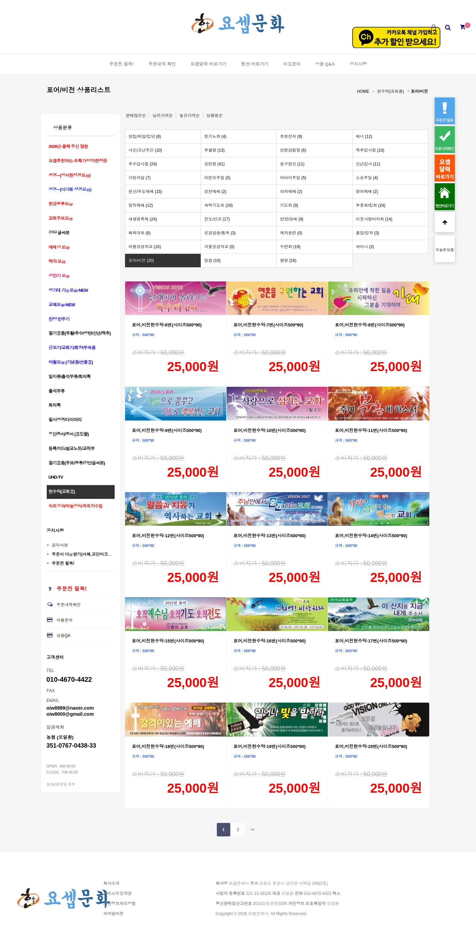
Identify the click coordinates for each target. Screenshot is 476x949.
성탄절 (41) (214, 164)
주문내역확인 (63, 604)
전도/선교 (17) (217, 219)
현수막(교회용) (390, 91)
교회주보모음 (60, 218)
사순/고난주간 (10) (145, 150)
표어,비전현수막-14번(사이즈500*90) (371, 535)
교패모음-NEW (61, 304)
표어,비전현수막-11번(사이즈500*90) (371, 430)
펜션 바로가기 (255, 64)
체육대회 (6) (139, 233)
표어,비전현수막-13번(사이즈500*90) (269, 535)
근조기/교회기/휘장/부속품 (71, 347)
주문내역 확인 (162, 64)
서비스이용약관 (117, 893)
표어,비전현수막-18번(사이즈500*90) (168, 746)
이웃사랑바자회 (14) (374, 219)
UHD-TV (55, 477)
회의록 (54, 405)
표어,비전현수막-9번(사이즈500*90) (167, 430)
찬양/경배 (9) (291, 219)
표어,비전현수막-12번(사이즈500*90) (168, 535)
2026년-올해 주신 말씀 (68, 146)
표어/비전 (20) (141, 260)
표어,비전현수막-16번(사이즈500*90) (269, 640)
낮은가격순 (163, 115)
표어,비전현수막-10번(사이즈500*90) (269, 430)
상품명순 (214, 115)
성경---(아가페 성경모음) (69, 189)
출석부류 (56, 391)
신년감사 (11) (368, 164)
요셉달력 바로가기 (208, 64)
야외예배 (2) (291, 191)
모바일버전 (113, 913)
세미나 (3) (365, 246)
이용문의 (292, 64)
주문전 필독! (121, 64)
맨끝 (252, 829)
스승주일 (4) (367, 177)
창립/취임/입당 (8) (144, 136)
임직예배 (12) (140, 205)
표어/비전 (419, 91)
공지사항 (358, 64)
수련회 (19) (290, 246)
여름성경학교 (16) (144, 246)
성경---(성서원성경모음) (69, 175)
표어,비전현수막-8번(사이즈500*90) (370, 324)
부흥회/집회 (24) (371, 205)
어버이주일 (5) (293, 177)
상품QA (58, 635)
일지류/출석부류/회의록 (69, 376)
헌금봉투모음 (60, 203)
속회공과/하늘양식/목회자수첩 (75, 506)
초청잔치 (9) (291, 136)
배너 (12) (364, 136)
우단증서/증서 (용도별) (68, 434)
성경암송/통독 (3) (220, 233)
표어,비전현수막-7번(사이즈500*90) (268, 324)
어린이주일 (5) (217, 177)
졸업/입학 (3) (367, 233)
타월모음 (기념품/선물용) (70, 362)
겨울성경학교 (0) (219, 246)
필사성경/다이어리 (65, 419)
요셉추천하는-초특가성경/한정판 (77, 160)
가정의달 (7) (139, 177)
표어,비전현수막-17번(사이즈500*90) (371, 640)
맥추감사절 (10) (370, 150)
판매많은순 (136, 115)
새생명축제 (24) (142, 219)
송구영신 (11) (292, 164)
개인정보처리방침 (119, 903)
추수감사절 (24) (142, 164)
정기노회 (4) (215, 136)
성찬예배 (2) (215, 191)
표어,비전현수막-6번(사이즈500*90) (167, 324)
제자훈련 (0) (291, 233)
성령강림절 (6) (293, 150)
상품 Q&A (325, 64)
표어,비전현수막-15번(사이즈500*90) (168, 640)
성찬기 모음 (59, 275)
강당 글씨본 (59, 232)
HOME (363, 91)
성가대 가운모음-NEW (68, 290)
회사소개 (111, 883)
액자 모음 (57, 261)
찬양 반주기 (59, 319)
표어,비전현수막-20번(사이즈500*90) (371, 746)
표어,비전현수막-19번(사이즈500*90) (269, 746)
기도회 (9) (289, 205)
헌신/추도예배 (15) (145, 191)
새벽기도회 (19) (218, 205)
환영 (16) (288, 260)
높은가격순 (190, 115)
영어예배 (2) (367, 191)
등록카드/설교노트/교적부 (71, 448)
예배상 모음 (59, 247)
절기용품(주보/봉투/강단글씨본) (76, 463)
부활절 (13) (214, 150)
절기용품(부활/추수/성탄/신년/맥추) (79, 333)
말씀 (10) (212, 260)
